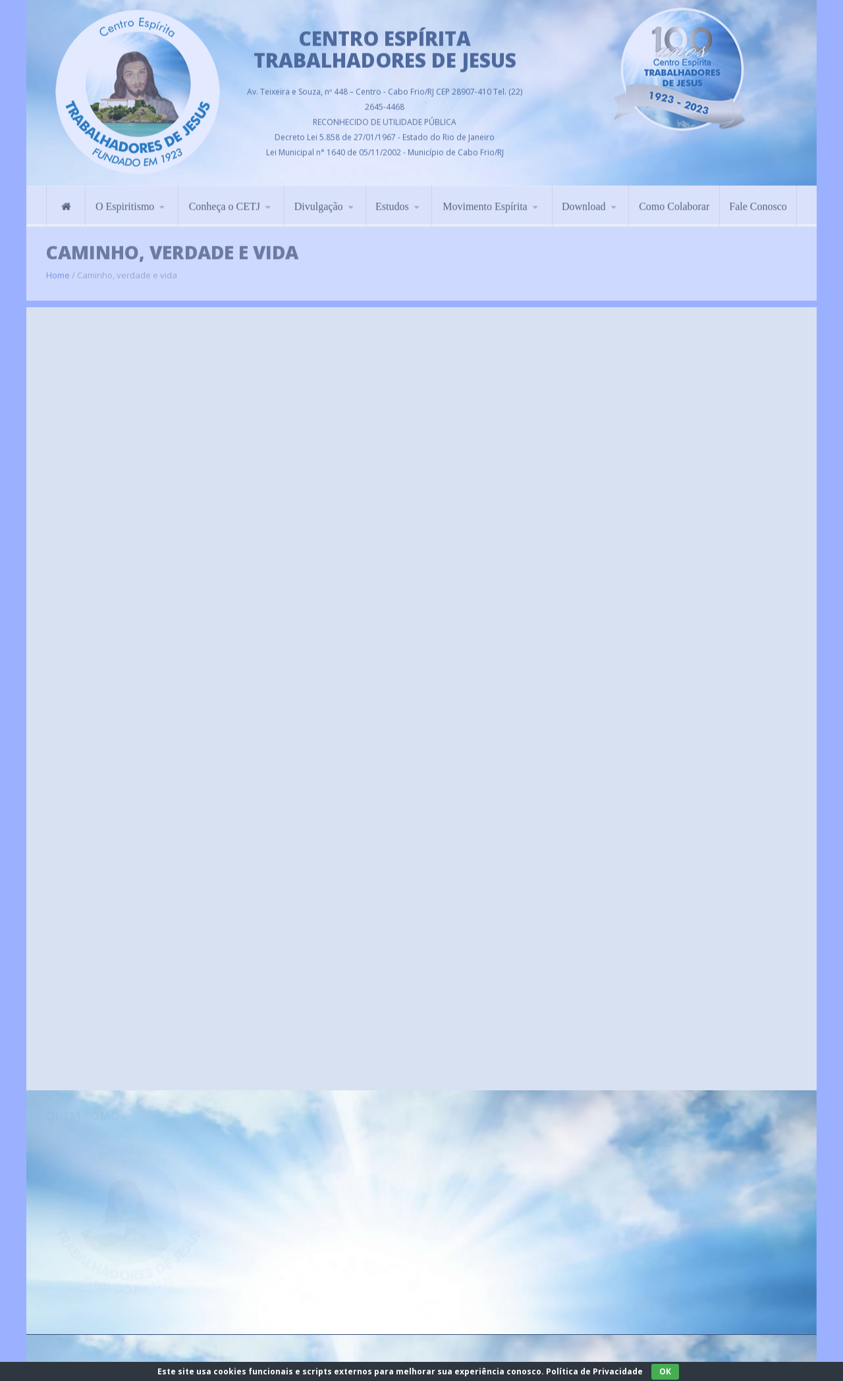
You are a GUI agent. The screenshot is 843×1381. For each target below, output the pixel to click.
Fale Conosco (758, 202)
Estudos (392, 202)
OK (665, 1371)
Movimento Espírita (485, 202)
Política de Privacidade (594, 1371)
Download (584, 202)
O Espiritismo (124, 202)
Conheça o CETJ (224, 202)
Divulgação (318, 202)
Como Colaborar (674, 202)
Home (58, 270)
